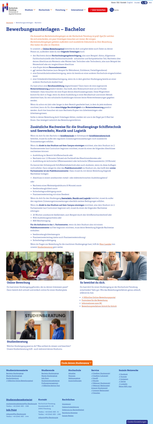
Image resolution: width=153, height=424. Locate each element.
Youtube (124, 377)
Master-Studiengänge (14, 376)
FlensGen (96, 393)
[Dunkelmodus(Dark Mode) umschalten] (144, 2)
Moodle (96, 381)
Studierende (47, 370)
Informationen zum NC (92, 303)
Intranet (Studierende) (99, 388)
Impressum (66, 404)
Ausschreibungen (75, 381)
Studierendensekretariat (50, 381)
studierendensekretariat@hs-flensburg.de (21, 404)
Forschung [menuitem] (60, 9)
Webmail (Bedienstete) (101, 386)
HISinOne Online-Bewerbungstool (20, 381)
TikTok (123, 381)
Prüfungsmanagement (49, 383)
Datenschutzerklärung (70, 407)
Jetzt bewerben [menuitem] (99, 10)
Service (95, 370)
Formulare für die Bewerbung (95, 300)
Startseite (9, 23)
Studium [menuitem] (28, 9)
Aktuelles (71, 373)
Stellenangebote (74, 378)
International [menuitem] (77, 9)
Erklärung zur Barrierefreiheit (73, 410)
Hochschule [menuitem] (44, 9)
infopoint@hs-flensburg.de (16, 414)
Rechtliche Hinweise (69, 413)
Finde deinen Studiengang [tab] (76, 362)
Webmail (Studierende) (101, 383)
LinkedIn (124, 384)
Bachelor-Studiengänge (14, 373)
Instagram (124, 379)
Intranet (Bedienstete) (101, 390)
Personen (71, 376)
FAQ (118, 2)
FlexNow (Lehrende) (100, 376)
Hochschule (74, 370)
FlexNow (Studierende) (101, 373)
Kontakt (123, 2)
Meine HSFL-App (125, 386)
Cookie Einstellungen (137, 422)
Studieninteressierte (17, 370)
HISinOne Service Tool (51, 386)
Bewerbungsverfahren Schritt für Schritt (99, 306)
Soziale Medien (68, 416)
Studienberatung (45, 247)
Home (113, 2)
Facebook (124, 374)
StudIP (95, 378)
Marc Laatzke (105, 244)
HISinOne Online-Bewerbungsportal (99, 297)
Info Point (45, 378)
